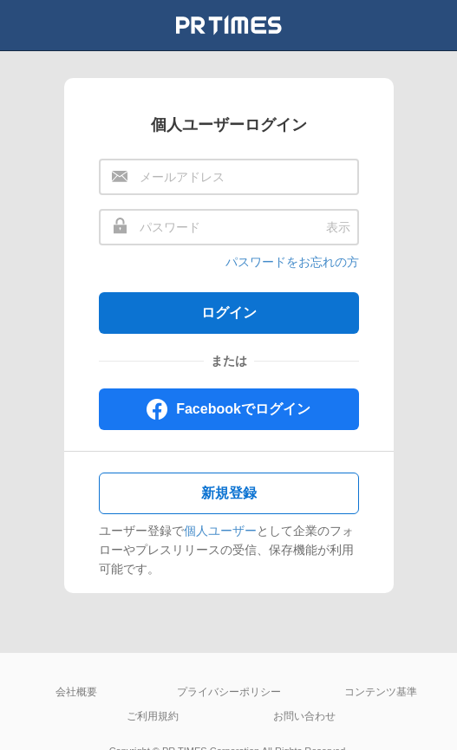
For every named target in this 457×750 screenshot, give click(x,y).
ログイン (229, 312)
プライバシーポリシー (229, 692)
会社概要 (76, 692)
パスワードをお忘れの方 (292, 262)
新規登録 (229, 493)
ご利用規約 (153, 716)
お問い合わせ (304, 716)
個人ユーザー (220, 531)
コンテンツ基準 (380, 692)
